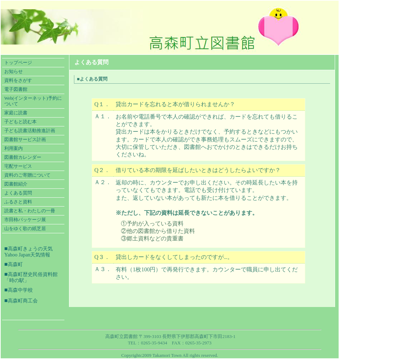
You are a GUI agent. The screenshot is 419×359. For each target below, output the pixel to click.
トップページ (18, 62)
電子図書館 (15, 89)
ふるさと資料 (18, 201)
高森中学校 (20, 290)
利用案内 (13, 148)
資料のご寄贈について (27, 175)
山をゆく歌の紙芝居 (25, 228)
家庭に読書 (15, 112)
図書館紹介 (15, 184)
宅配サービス (18, 166)
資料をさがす (18, 80)
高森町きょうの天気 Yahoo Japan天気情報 (28, 251)
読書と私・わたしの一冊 (29, 210)
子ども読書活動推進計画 (29, 130)
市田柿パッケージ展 (25, 219)
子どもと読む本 (20, 121)
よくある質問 (18, 193)
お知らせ (13, 71)
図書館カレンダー (22, 157)
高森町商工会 (23, 300)
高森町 (15, 264)
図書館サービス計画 (25, 139)
